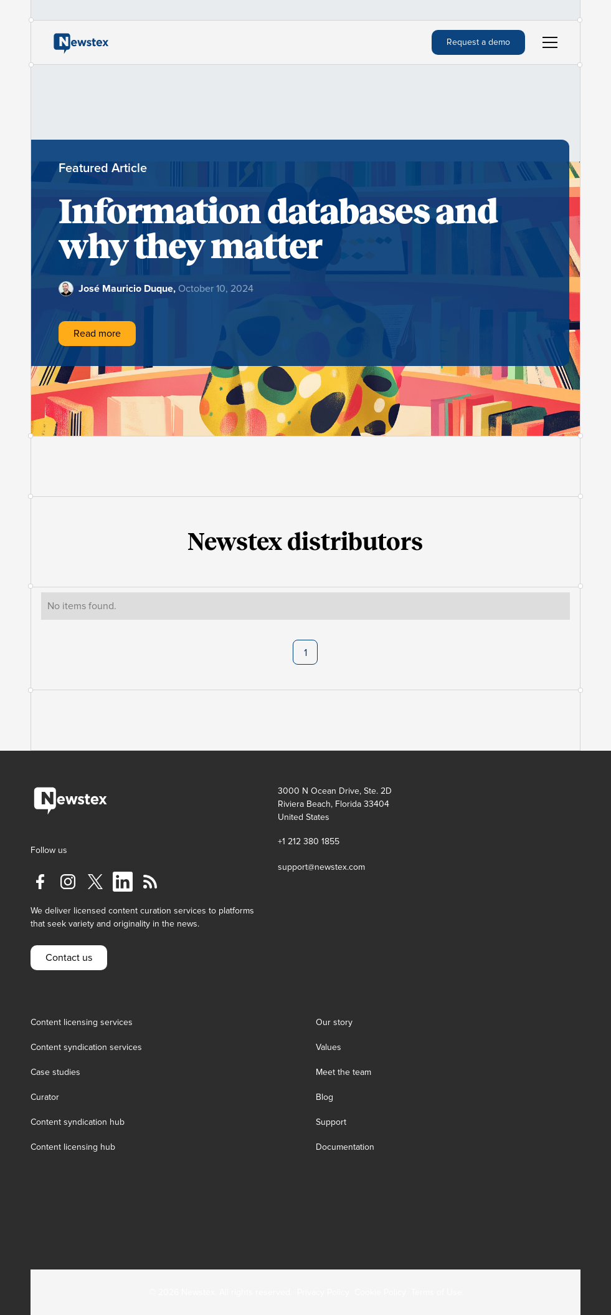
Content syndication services (86, 1047)
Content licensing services (82, 1022)
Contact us (68, 957)
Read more (97, 333)
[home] (81, 42)
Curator (45, 1097)
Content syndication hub (78, 1122)
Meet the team (343, 1072)
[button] (547, 42)
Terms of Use (436, 1292)
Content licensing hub (73, 1147)
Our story (334, 1022)
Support (331, 1122)
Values (328, 1047)
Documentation (345, 1147)
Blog (324, 1097)
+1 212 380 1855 (308, 841)
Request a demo (478, 42)
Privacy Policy (323, 1292)
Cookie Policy (380, 1292)
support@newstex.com (321, 867)
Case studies (55, 1072)
